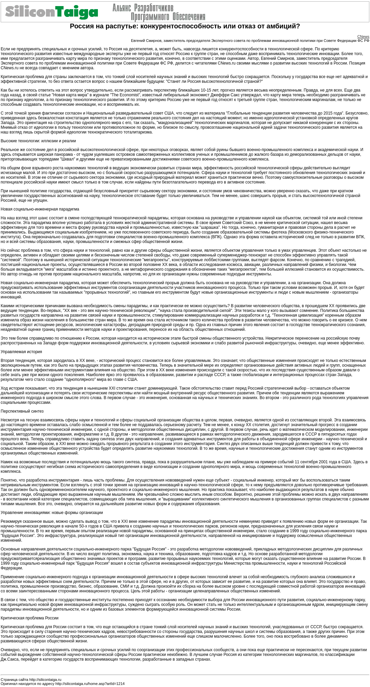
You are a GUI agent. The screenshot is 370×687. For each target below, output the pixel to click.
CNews (363, 36)
